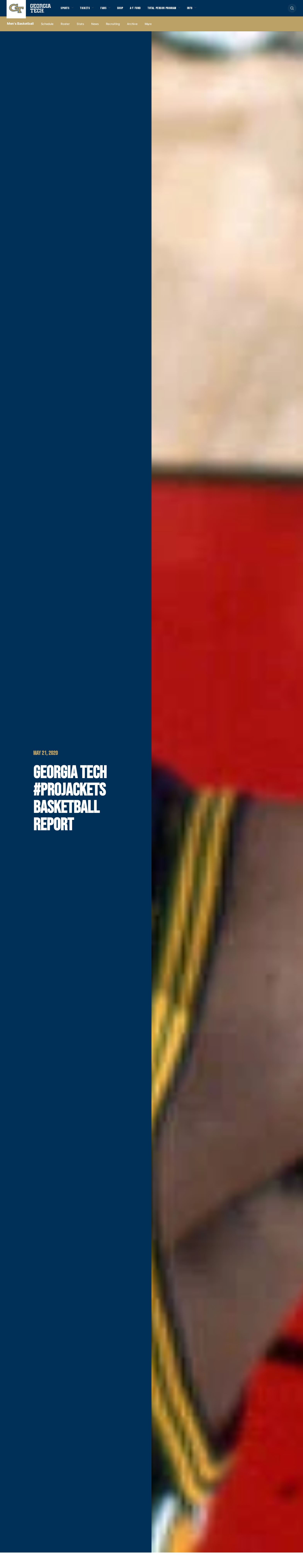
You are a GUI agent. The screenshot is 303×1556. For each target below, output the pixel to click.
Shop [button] (127, 10)
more (148, 27)
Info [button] (207, 10)
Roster (65, 27)
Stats (80, 27)
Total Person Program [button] (174, 10)
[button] (292, 10)
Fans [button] (109, 10)
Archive (132, 27)
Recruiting (113, 27)
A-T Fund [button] (144, 10)
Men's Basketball (20, 27)
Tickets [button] (88, 10)
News (95, 27)
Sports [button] (66, 10)
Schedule (47, 27)
